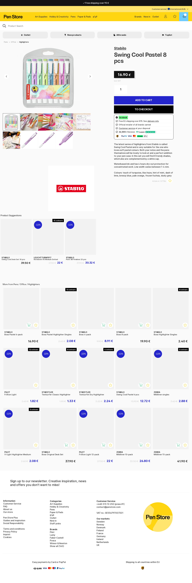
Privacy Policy (10, 531)
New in (147, 16)
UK (98, 545)
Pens (73, 16)
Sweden (101, 521)
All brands (121, 35)
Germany (101, 536)
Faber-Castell (56, 537)
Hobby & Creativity (59, 16)
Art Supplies (41, 16)
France (100, 533)
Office (13, 42)
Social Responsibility (13, 523)
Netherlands (103, 542)
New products (74, 35)
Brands (138, 16)
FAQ (5, 506)
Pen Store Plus (10, 517)
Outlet (155, 16)
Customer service (159, 9)
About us (7, 509)
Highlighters (24, 42)
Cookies (7, 537)
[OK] (96, 25)
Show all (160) (57, 546)
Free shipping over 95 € (96, 3)
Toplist (168, 35)
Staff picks (55, 523)
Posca (53, 540)
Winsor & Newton (58, 543)
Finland (100, 530)
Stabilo (120, 48)
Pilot (52, 532)
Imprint (6, 534)
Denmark (101, 527)
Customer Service (12, 503)
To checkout (144, 109)
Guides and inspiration (14, 520)
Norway (100, 524)
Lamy (52, 535)
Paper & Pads (84, 16)
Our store (8, 512)
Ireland (100, 539)
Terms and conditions (14, 528)
